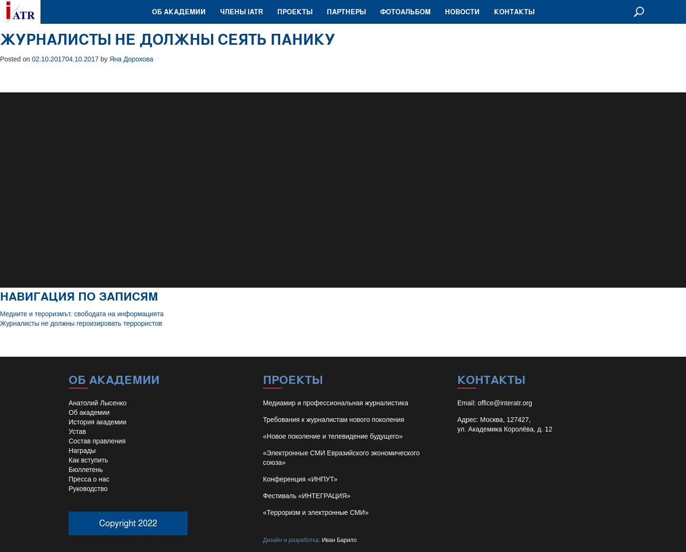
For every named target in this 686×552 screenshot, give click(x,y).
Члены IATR (241, 12)
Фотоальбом (405, 12)
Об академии (179, 12)
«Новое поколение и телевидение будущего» (333, 436)
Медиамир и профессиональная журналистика (335, 403)
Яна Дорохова (131, 59)
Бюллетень (86, 469)
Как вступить (88, 460)
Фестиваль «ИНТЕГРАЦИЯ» (307, 496)
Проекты (295, 12)
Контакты (514, 12)
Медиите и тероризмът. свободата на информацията (81, 314)
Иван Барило (339, 540)
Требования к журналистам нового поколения (333, 419)
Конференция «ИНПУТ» (300, 479)
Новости (462, 12)
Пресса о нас (89, 479)
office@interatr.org (505, 403)
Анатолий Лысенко (98, 403)
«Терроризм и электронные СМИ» (316, 512)
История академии (97, 422)
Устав (77, 431)
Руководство (88, 488)
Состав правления (97, 441)
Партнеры (346, 12)
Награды (82, 450)
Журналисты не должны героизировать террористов (81, 323)
